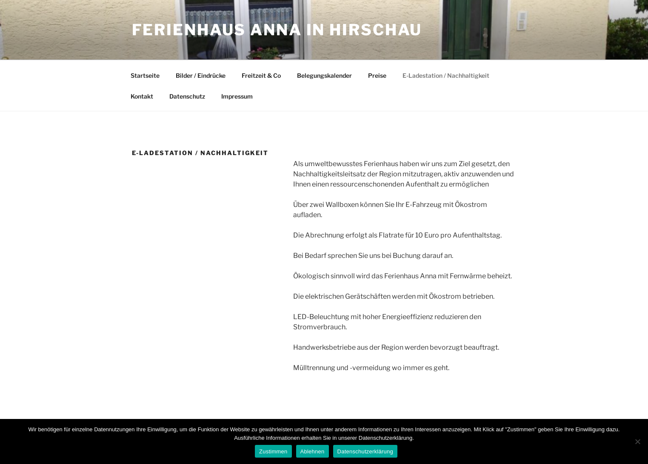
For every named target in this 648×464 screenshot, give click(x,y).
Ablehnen (312, 451)
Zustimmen (273, 451)
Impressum (237, 96)
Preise (377, 75)
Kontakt (142, 96)
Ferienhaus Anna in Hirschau (277, 29)
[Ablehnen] (637, 441)
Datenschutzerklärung (365, 451)
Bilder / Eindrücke (201, 75)
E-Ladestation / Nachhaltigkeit (446, 75)
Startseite (145, 75)
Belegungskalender (324, 75)
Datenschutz (187, 96)
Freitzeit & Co (261, 75)
